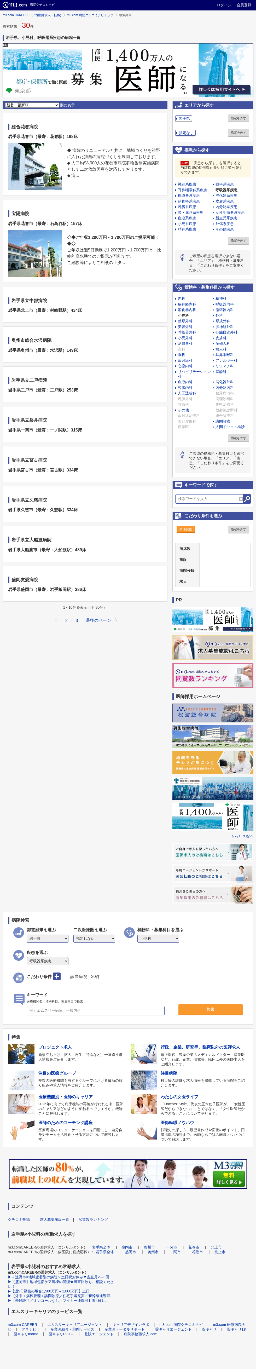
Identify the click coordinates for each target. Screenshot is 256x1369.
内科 (181, 298)
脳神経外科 (225, 327)
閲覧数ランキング (93, 1219)
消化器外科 (225, 382)
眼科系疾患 (225, 184)
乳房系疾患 (187, 207)
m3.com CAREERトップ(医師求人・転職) (32, 15)
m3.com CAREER (22, 1324)
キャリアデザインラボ (131, 1324)
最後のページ (98, 620)
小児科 (183, 315)
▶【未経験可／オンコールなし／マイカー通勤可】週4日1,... (57, 1300)
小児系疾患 (187, 224)
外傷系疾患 (225, 224)
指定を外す (238, 118)
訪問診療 (223, 421)
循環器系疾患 (189, 195)
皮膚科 (221, 338)
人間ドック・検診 (230, 427)
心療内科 (185, 366)
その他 (183, 410)
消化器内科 (187, 310)
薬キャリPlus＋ (61, 1334)
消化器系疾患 (226, 195)
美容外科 (185, 327)
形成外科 (223, 321)
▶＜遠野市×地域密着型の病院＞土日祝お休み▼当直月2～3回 (58, 1277)
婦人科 (221, 349)
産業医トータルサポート (124, 1329)
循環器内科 (225, 310)
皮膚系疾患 (225, 201)
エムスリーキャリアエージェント (74, 1324)
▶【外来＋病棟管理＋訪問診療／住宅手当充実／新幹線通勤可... (60, 1296)
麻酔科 (221, 372)
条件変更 (185, 529)
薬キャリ (209, 1329)
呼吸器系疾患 (226, 190)
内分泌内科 (225, 388)
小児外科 (185, 338)
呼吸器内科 (225, 304)
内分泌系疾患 (226, 207)
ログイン (224, 5)
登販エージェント (99, 1334)
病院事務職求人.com (140, 1334)
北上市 (216, 1247)
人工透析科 (187, 393)
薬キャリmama (26, 1334)
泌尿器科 (185, 343)
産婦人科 (223, 343)
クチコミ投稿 (19, 1219)
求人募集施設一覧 (54, 1219)
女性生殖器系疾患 (230, 212)
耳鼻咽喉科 (225, 355)
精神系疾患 (187, 229)
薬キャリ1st (237, 1329)
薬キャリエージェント (173, 1329)
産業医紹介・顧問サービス (72, 1329)
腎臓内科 (185, 388)
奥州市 (149, 1247)
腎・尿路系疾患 (190, 212)
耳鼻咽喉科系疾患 (192, 190)
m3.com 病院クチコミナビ (181, 1324)
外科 (219, 315)
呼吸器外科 (187, 332)
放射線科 (185, 360)
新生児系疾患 (226, 218)
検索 (210, 1009)
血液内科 (185, 382)
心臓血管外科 (226, 332)
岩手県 (184, 118)
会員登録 (244, 5)
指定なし (186, 133)
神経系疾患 (187, 184)
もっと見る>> (242, 836)
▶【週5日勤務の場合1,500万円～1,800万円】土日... (50, 1291)
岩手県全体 (101, 1247)
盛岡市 (126, 1247)
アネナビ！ (31, 1329)
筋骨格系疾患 (189, 201)
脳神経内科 (187, 304)
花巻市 (193, 1247)
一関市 (171, 1247)
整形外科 (185, 321)
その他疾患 (225, 229)
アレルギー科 (226, 360)
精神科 (221, 298)
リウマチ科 (225, 366)
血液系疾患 (187, 218)
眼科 (181, 355)
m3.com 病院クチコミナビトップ (90, 15)
